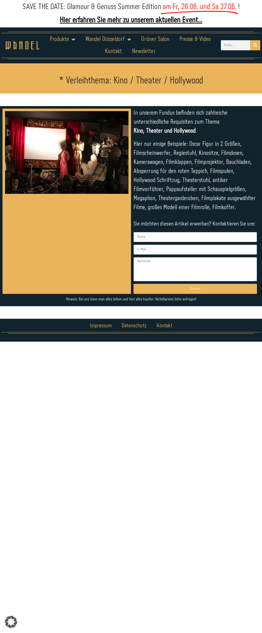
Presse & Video (195, 39)
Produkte (62, 39)
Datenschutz (134, 325)
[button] (11, 622)
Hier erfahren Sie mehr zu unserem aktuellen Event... (131, 20)
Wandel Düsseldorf (108, 39)
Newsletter (144, 51)
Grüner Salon (155, 39)
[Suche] (255, 45)
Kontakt (113, 51)
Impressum (101, 325)
